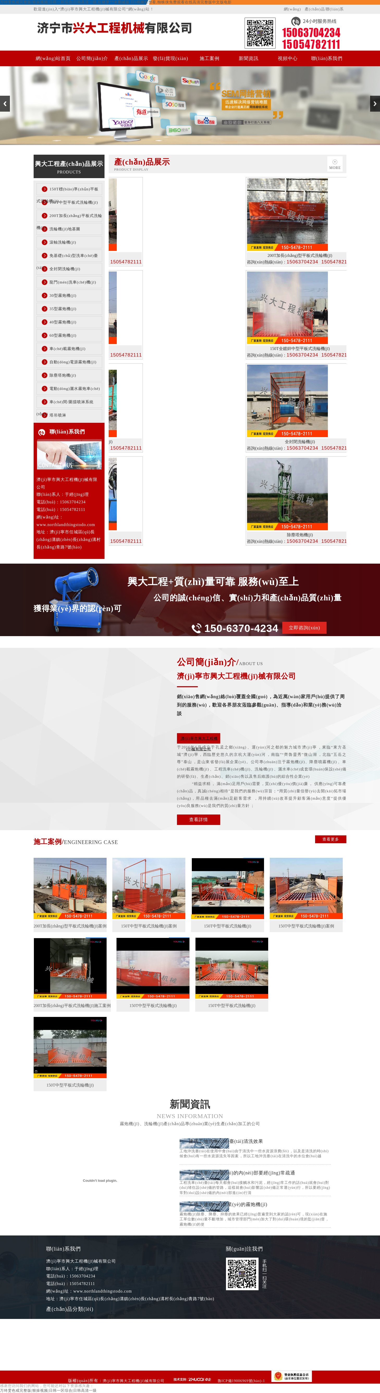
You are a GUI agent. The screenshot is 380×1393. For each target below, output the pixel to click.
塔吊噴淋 (58, 415)
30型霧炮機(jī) (63, 295)
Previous (5, 104)
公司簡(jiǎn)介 (92, 58)
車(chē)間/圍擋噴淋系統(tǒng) (65, 404)
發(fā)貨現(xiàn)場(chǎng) (170, 61)
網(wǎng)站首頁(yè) (294, 10)
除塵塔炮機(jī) (63, 375)
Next (375, 104)
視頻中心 (288, 58)
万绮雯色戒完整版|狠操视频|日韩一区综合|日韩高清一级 (48, 1390)
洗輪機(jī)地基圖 (65, 229)
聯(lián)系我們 (335, 10)
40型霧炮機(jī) (63, 322)
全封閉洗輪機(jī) (65, 269)
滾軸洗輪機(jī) (63, 242)
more (335, 168)
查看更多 (330, 839)
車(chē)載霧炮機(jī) (67, 349)
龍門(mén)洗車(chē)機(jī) (73, 282)
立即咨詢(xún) (304, 627)
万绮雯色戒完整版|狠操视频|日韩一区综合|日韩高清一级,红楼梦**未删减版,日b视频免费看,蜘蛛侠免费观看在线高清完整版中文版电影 (116, 2)
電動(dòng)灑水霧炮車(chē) (75, 389)
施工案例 (209, 58)
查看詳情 (198, 819)
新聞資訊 (249, 58)
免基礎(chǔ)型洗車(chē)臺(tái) (67, 258)
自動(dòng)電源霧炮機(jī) (73, 362)
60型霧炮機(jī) (63, 335)
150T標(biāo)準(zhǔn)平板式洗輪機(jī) (67, 191)
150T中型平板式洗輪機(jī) (74, 202)
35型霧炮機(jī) (63, 309)
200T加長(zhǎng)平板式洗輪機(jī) (69, 218)
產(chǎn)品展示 (315, 10)
